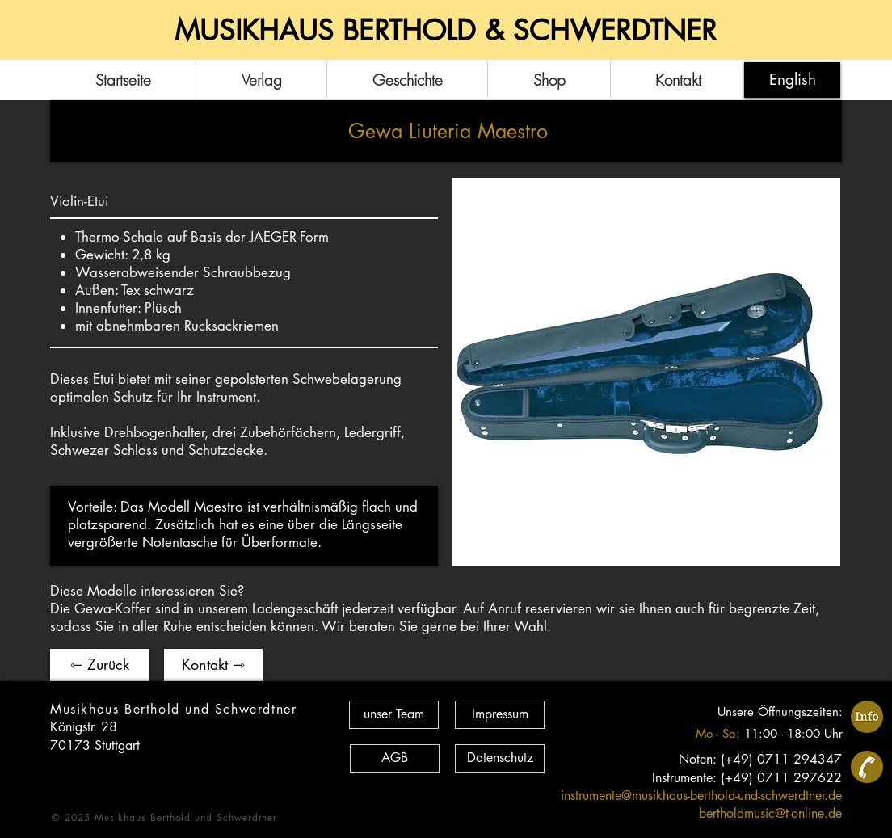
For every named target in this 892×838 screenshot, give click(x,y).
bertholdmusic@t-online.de (770, 813)
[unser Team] (394, 715)
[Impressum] (500, 715)
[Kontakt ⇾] (213, 665)
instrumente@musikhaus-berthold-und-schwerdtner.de (701, 795)
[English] (792, 80)
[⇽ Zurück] (99, 665)
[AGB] (395, 758)
